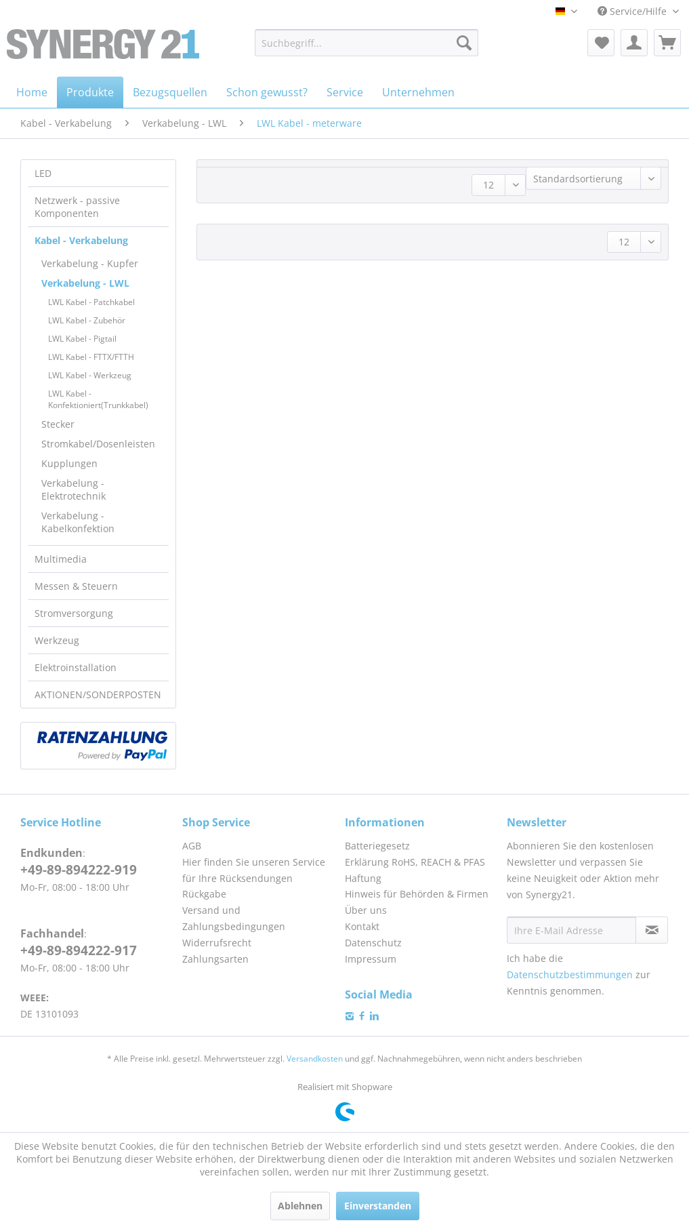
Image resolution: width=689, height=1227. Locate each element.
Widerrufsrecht (216, 942)
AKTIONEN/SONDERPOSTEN (98, 694)
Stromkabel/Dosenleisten (98, 443)
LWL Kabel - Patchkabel (91, 302)
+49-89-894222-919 (78, 870)
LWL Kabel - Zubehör (86, 320)
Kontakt (362, 926)
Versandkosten (315, 1058)
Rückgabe (204, 893)
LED (43, 173)
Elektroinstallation (76, 667)
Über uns (366, 910)
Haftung (363, 878)
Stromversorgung (74, 613)
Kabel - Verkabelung (81, 240)
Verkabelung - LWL (85, 283)
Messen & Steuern (76, 586)
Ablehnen (300, 1205)
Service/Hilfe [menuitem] (633, 11)
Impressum (370, 958)
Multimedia (61, 558)
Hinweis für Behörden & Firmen (416, 893)
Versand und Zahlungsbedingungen (233, 918)
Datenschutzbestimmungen (570, 974)
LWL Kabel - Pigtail (82, 338)
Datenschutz (373, 942)
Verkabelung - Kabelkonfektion (77, 522)
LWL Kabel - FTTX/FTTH (91, 357)
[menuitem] (367, 42)
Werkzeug (57, 640)
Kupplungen (69, 463)
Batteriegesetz (377, 845)
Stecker (58, 424)
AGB (191, 845)
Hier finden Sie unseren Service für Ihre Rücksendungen (253, 870)
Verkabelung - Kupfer (89, 263)
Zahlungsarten (215, 958)
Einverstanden (377, 1205)
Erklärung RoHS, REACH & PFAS (415, 862)
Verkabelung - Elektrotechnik (73, 489)
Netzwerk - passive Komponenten (77, 207)
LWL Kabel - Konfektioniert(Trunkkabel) (98, 399)
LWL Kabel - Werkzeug (89, 375)
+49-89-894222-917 (78, 950)
